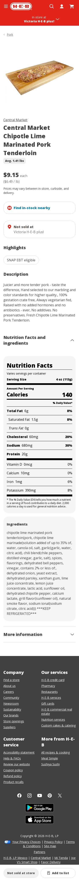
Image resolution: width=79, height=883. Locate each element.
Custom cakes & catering (58, 725)
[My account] (62, 6)
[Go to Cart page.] (72, 6)
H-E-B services (51, 698)
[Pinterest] (49, 795)
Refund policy (12, 776)
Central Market (15, 120)
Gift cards (47, 704)
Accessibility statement (19, 752)
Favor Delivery (50, 862)
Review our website (16, 764)
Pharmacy (48, 686)
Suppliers (9, 727)
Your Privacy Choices (26, 842)
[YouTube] (39, 795)
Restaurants (49, 692)
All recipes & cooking (55, 752)
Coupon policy (13, 770)
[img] (39, 78)
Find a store (11, 680)
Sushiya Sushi (50, 764)
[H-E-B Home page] (21, 6)
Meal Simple (49, 758)
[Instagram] (29, 795)
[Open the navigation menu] (5, 6)
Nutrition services (53, 720)
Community (11, 698)
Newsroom (11, 704)
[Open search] (51, 6)
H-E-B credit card (52, 680)
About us (9, 686)
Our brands (11, 715)
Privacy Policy (53, 842)
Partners (39, 852)
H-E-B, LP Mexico (15, 858)
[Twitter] (59, 795)
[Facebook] (19, 795)
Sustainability (12, 709)
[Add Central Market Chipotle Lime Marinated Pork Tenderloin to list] (58, 873)
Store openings (13, 721)
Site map (50, 846)
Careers (8, 692)
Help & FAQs (12, 758)
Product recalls (13, 782)
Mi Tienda (61, 858)
